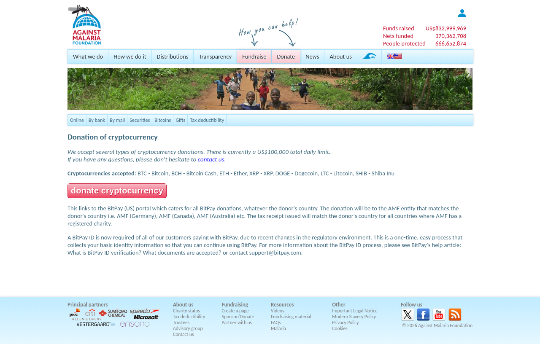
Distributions (173, 56)
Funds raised (398, 28)
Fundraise (254, 56)
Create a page (235, 311)
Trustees (181, 322)
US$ (446, 28)
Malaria (278, 328)
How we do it (129, 56)
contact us (211, 159)
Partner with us (237, 322)
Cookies (340, 328)
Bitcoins (162, 120)
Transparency (215, 56)
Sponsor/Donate (238, 317)
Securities (140, 120)
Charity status (186, 311)
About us (340, 56)
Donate (286, 56)
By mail (117, 120)
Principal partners (88, 304)
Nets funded (398, 36)
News (312, 56)
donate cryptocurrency (117, 190)
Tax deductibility (207, 120)
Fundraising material (291, 317)
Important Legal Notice (354, 311)
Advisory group (188, 328)
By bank (97, 120)
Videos (277, 311)
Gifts (180, 120)
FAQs (276, 322)
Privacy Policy (345, 322)
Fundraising (235, 304)
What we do (88, 56)
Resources (282, 304)
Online (77, 120)
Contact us (183, 334)
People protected (404, 43)
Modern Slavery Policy (354, 317)
